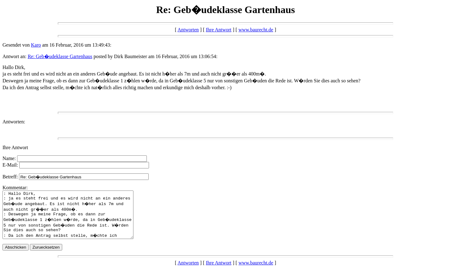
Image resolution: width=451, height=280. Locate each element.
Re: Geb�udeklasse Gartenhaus (60, 56)
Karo (36, 45)
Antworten (188, 29)
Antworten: (13, 121)
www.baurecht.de (256, 29)
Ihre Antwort (218, 29)
